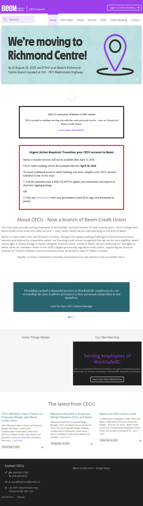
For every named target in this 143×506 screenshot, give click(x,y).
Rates (103, 20)
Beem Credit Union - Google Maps (91, 468)
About (80, 20)
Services (92, 20)
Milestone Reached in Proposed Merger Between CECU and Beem (71, 415)
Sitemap (21, 497)
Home (53, 20)
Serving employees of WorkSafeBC (107, 358)
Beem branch (43, 197)
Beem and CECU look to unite (117, 414)
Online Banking (119, 20)
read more (18, 440)
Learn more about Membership (107, 379)
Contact (135, 20)
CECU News (66, 20)
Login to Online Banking (122, 7)
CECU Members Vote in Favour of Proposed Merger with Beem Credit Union (22, 417)
